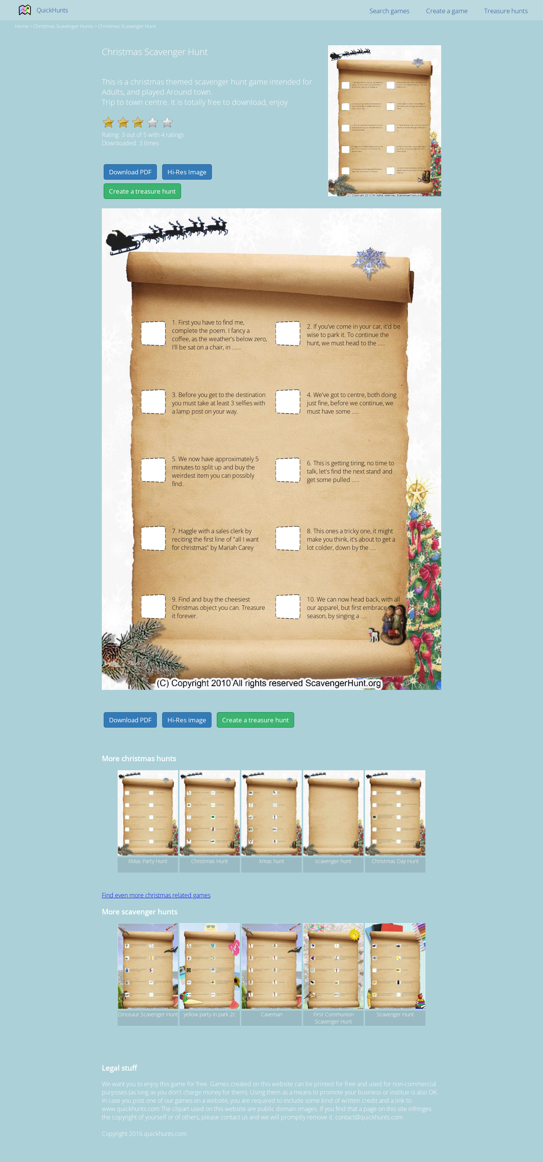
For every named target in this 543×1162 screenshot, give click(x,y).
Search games (390, 10)
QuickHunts (52, 10)
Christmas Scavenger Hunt (127, 26)
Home (21, 26)
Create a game (447, 10)
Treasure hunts (506, 10)
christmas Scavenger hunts (63, 26)
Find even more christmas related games (156, 895)
